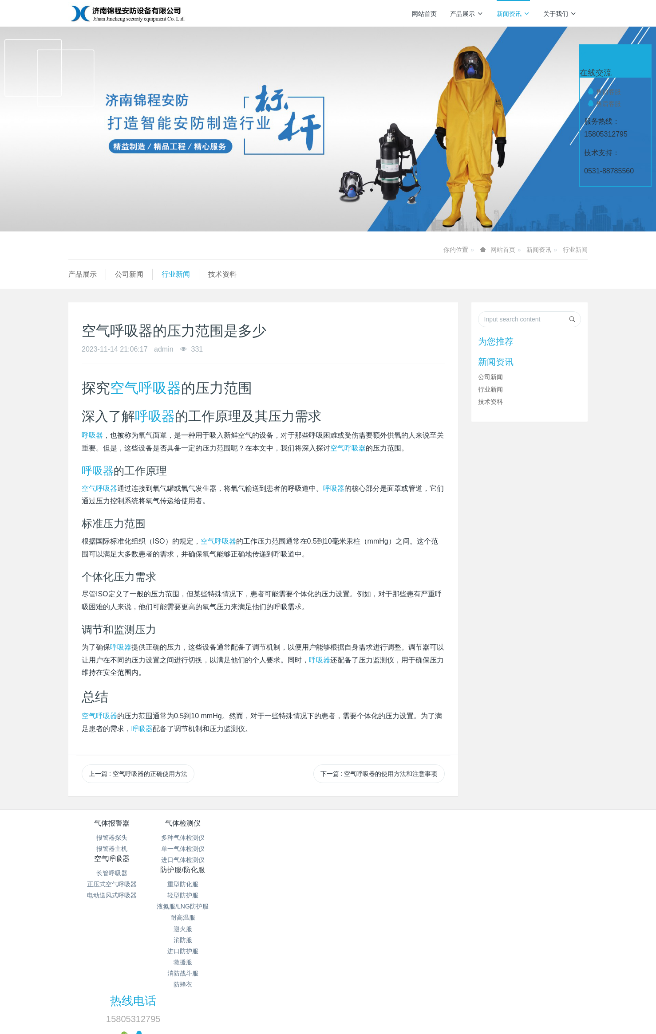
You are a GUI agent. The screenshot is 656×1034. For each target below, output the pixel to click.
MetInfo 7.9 (313, 996)
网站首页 (424, 13)
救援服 (371, 915)
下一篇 (379, 773)
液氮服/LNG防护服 (371, 859)
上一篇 (138, 773)
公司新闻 (129, 274)
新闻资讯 (513, 13)
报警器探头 (111, 837)
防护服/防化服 (371, 823)
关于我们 (560, 13)
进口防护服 (371, 904)
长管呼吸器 (284, 837)
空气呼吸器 (145, 388)
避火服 (371, 882)
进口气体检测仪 (198, 859)
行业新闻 (575, 249)
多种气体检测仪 (198, 837)
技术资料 (222, 274)
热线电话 (479, 829)
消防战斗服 (371, 926)
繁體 (328, 1012)
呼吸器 (155, 416)
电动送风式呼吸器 (285, 859)
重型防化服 (371, 837)
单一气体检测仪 (198, 848)
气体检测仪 (198, 823)
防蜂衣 (371, 937)
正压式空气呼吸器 (285, 848)
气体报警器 (112, 823)
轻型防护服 (371, 848)
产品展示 (466, 13)
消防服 (371, 893)
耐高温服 (371, 870)
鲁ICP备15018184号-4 (395, 963)
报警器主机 (111, 848)
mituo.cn (381, 996)
